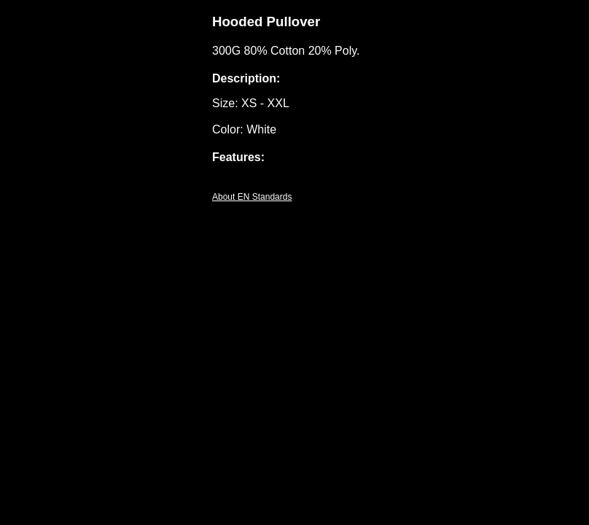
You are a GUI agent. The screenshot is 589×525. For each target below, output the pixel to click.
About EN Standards (252, 197)
